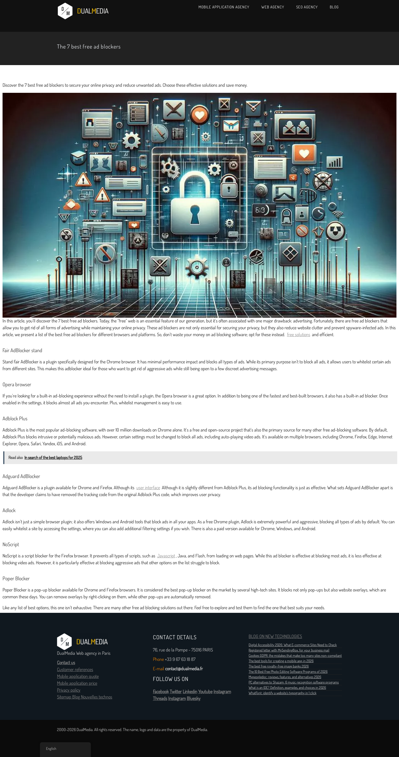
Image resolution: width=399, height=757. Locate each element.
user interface (148, 487)
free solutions (298, 334)
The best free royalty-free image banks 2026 (279, 666)
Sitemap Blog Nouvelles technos (84, 697)
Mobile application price (77, 683)
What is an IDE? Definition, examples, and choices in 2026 (287, 688)
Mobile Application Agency (223, 7)
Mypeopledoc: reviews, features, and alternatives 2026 (285, 677)
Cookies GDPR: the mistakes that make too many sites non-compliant (295, 656)
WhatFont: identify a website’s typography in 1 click (282, 693)
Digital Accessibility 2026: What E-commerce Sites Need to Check (293, 645)
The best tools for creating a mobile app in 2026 (281, 661)
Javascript (166, 555)
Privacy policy (68, 690)
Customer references (75, 669)
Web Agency (272, 7)
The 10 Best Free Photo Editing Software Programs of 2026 (288, 672)
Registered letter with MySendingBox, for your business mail (289, 650)
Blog (334, 7)
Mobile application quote (78, 676)
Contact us (66, 662)
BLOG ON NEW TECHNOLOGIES (275, 636)
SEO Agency (307, 7)
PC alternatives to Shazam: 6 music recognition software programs (294, 682)
